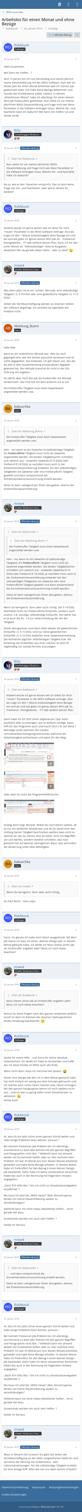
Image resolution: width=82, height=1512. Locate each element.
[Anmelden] (68, 4)
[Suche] (59, 4)
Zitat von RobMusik (23, 158)
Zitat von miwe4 (21, 886)
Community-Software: (41, 1506)
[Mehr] (76, 59)
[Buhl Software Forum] (1, 4)
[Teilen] (77, 35)
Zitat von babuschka (24, 531)
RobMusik (12, 28)
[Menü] (77, 4)
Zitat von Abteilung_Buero (27, 431)
